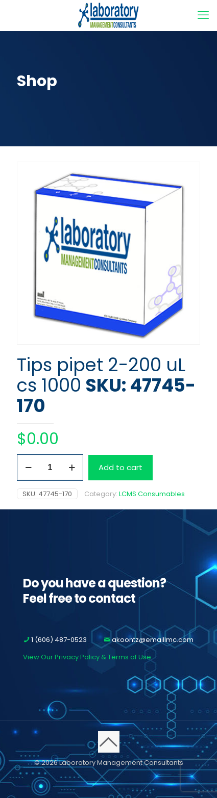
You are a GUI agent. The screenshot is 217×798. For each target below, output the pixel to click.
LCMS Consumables (152, 494)
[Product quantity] (50, 467)
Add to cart (120, 467)
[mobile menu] (203, 15)
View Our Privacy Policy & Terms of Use (87, 657)
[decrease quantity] (28, 467)
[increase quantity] (72, 467)
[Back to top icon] (108, 742)
